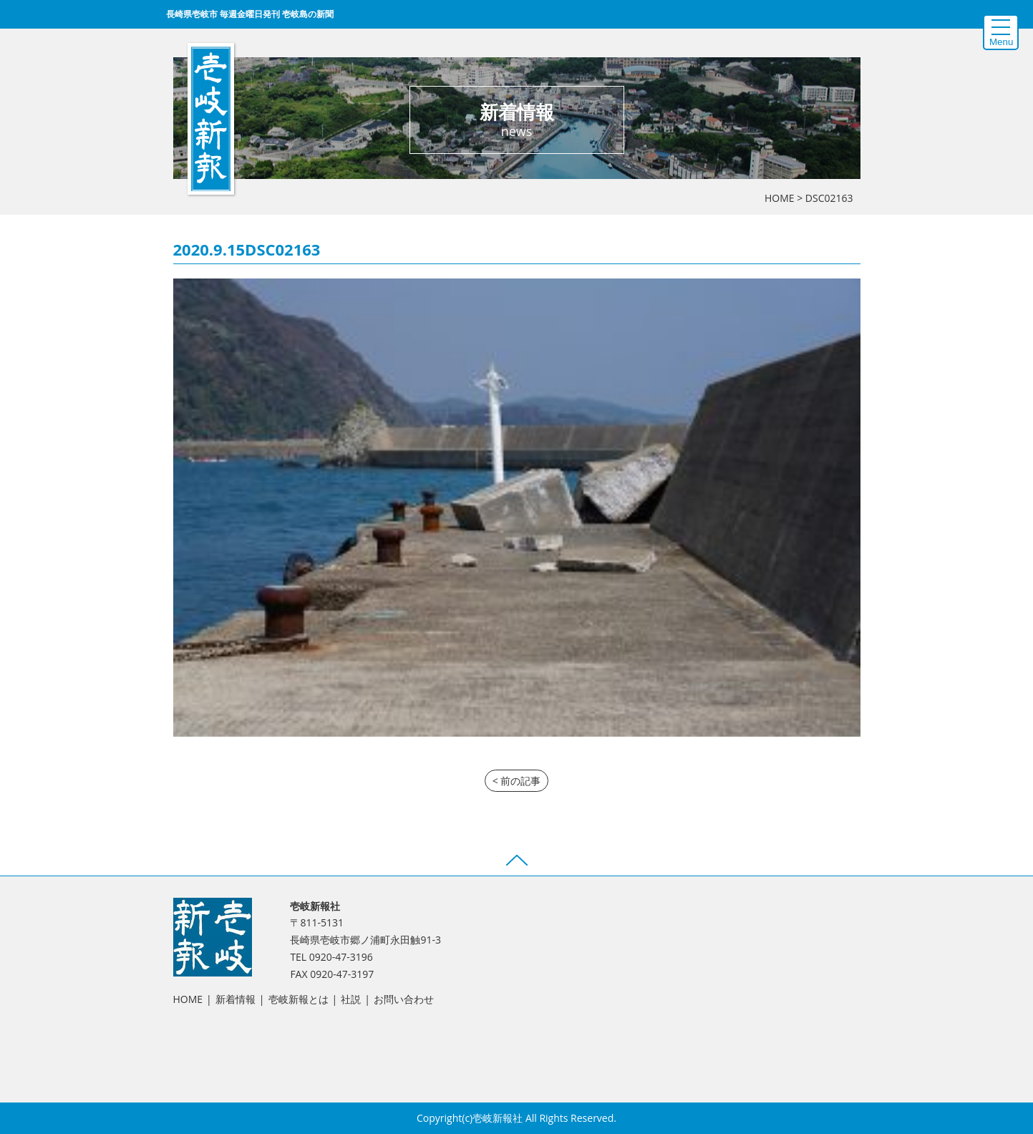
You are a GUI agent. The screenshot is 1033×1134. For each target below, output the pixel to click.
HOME (780, 198)
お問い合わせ (404, 999)
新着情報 (235, 999)
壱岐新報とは (298, 999)
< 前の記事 (517, 781)
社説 (351, 999)
